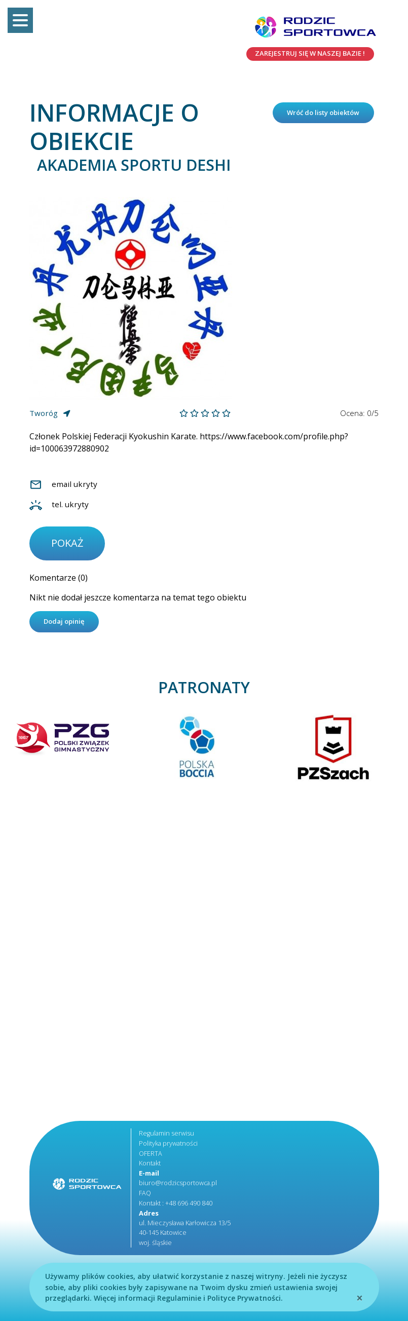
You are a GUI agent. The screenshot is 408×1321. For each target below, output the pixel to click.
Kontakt (150, 1166)
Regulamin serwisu (166, 1136)
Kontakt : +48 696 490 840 (175, 1205)
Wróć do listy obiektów (326, 120)
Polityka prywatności (168, 1146)
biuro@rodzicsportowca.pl (178, 1185)
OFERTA (151, 1155)
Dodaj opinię (67, 624)
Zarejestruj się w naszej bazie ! (304, 54)
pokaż (68, 545)
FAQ (145, 1194)
